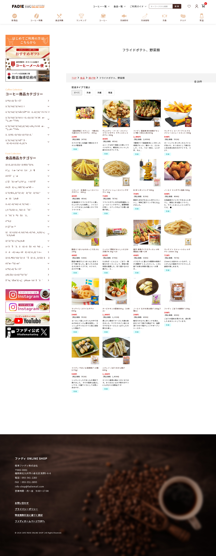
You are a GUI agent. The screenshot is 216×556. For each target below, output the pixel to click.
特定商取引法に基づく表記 (29, 515)
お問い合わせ (22, 503)
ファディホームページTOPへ (30, 521)
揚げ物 (92, 77)
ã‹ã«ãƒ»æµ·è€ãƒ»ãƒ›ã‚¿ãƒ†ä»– (24, 252)
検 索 (177, 6)
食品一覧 (118, 6)
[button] (36, 17)
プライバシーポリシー (26, 509)
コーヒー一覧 (100, 6)
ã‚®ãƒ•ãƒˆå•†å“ (14, 100)
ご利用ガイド (137, 6)
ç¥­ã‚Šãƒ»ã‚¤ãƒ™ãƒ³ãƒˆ (17, 274)
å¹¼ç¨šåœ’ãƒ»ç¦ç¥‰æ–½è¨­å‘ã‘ (24, 280)
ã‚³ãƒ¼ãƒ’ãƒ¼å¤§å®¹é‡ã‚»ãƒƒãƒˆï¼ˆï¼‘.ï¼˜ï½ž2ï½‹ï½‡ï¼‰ (28, 112)
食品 (82, 77)
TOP (74, 77)
